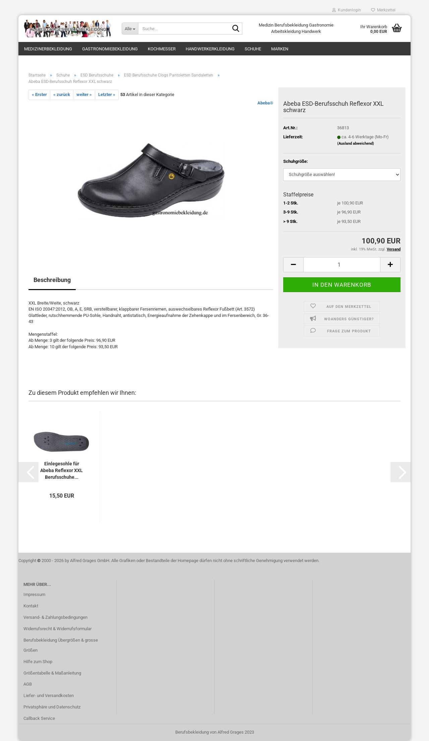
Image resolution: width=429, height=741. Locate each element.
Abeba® (265, 102)
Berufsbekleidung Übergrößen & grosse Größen (60, 645)
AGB (27, 684)
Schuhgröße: (295, 161)
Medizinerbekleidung (48, 48)
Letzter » (106, 94)
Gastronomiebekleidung (110, 48)
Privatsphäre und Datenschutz (51, 706)
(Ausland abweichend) (355, 143)
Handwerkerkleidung (210, 48)
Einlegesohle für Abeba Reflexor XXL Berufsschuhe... (61, 470)
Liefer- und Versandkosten (48, 695)
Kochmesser (162, 48)
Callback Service (39, 718)
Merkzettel (383, 10)
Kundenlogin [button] (346, 10)
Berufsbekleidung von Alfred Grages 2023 (214, 732)
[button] (28, 472)
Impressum (34, 594)
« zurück (61, 94)
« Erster (39, 94)
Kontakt (30, 605)
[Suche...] (130, 28)
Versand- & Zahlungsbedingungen (55, 617)
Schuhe (253, 48)
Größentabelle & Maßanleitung (52, 673)
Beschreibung (52, 279)
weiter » (84, 94)
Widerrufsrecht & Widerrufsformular (57, 628)
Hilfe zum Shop (37, 661)
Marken (279, 48)
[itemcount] (341, 264)
